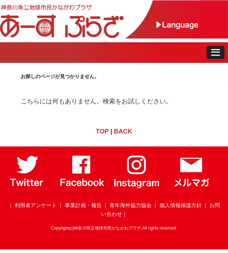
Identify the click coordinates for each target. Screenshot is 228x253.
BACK (123, 131)
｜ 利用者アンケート (32, 205)
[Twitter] (27, 186)
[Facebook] (82, 186)
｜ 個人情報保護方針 (177, 205)
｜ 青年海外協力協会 (127, 205)
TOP (102, 131)
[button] (215, 52)
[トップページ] (76, 36)
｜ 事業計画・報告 (79, 205)
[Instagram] (137, 186)
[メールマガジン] (191, 186)
